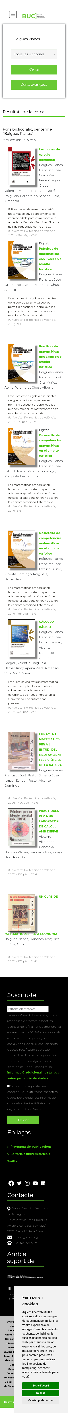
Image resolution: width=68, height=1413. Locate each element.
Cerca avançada (34, 85)
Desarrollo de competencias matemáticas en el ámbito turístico (50, 446)
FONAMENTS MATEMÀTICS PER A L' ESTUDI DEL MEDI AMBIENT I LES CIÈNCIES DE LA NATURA (50, 749)
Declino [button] (41, 1393)
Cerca (34, 69)
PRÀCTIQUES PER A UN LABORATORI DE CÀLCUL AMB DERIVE (49, 821)
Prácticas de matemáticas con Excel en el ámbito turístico (51, 259)
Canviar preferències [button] (40, 1400)
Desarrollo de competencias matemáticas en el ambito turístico (50, 543)
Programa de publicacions (31, 1146)
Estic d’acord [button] (41, 1385)
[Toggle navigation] (13, 14)
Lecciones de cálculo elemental (49, 155)
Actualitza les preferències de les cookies (33, 2)
